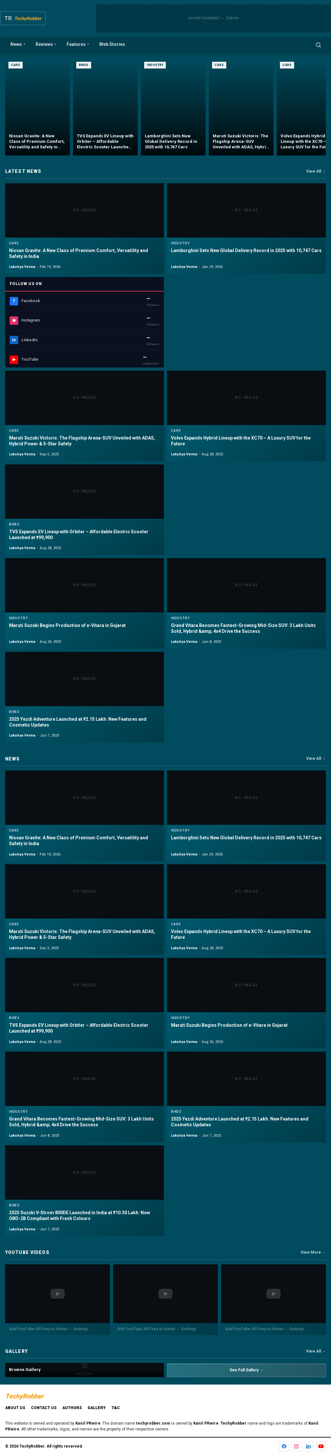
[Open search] (318, 45)
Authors (72, 1408)
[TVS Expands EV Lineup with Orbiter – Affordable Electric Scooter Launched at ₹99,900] (105, 106)
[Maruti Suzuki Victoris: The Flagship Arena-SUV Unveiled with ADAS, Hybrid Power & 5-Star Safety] (241, 106)
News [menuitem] (17, 44)
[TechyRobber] (23, 19)
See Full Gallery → (246, 1370)
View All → (316, 171)
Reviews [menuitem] (46, 44)
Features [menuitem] (78, 44)
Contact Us (44, 1408)
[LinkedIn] (309, 1446)
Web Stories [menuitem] (112, 44)
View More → (313, 1252)
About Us (15, 1408)
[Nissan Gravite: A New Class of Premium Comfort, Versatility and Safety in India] (37, 106)
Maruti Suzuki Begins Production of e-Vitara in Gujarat (67, 625)
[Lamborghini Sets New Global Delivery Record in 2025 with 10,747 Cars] (173, 106)
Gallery (97, 1408)
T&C (116, 1408)
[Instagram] (296, 1446)
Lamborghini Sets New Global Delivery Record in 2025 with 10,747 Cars (246, 250)
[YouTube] (321, 1446)
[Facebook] (284, 1446)
